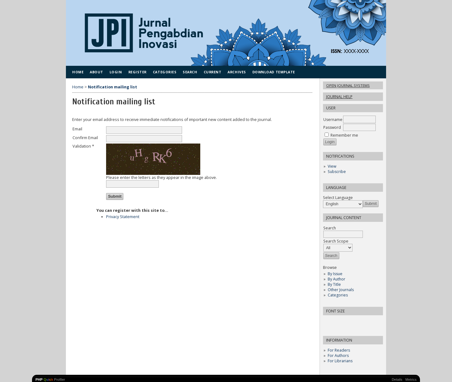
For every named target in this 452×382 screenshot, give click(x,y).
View (332, 166)
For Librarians (340, 361)
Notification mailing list (112, 87)
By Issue (335, 273)
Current (213, 72)
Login (116, 72)
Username (332, 119)
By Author (336, 279)
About (96, 72)
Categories (338, 295)
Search (190, 72)
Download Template (273, 72)
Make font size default (339, 322)
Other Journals (341, 289)
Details (397, 379)
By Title (334, 284)
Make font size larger (349, 322)
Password (332, 127)
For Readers (339, 350)
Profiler (50, 379)
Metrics (411, 379)
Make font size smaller (329, 322)
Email (77, 129)
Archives (237, 72)
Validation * (83, 146)
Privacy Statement (122, 216)
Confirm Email (85, 137)
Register (137, 72)
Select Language (338, 197)
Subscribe (337, 171)
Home (77, 72)
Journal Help (339, 96)
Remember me (344, 135)
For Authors (338, 355)
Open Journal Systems (348, 85)
